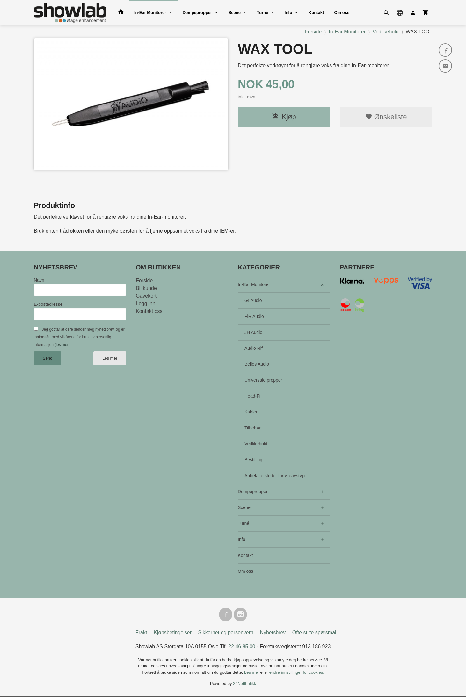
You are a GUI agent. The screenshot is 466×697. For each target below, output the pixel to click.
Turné (262, 12)
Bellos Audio (256, 364)
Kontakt (316, 12)
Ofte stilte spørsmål (314, 633)
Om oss (341, 12)
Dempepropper (197, 12)
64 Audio (253, 300)
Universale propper (263, 380)
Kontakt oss (149, 311)
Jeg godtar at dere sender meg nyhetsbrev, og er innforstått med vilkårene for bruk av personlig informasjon (79, 337)
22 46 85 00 (241, 647)
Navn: (40, 280)
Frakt (141, 633)
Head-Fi (252, 396)
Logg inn (145, 303)
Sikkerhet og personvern (225, 633)
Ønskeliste (386, 117)
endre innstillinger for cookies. (296, 673)
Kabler (250, 411)
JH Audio (253, 332)
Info (288, 12)
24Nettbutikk (244, 684)
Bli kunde (146, 288)
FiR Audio (254, 316)
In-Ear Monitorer (150, 12)
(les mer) (62, 344)
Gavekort (146, 295)
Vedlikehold (255, 443)
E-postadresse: (49, 304)
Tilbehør (252, 427)
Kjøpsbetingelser (173, 633)
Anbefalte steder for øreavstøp (274, 475)
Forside (313, 31)
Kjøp (284, 117)
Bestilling (253, 459)
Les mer (109, 358)
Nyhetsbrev (273, 633)
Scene (235, 12)
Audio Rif (253, 348)
